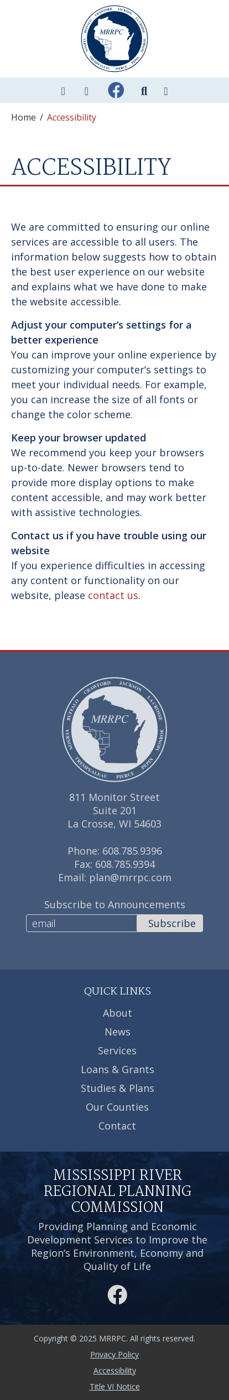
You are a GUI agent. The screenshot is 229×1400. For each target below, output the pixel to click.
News (118, 1031)
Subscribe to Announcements (114, 904)
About (117, 1012)
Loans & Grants (117, 1069)
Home (23, 117)
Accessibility (114, 1370)
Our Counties (117, 1106)
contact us (113, 595)
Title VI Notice (115, 1386)
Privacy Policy (114, 1354)
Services (117, 1050)
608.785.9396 (132, 850)
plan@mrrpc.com (130, 877)
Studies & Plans (117, 1088)
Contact (117, 1125)
